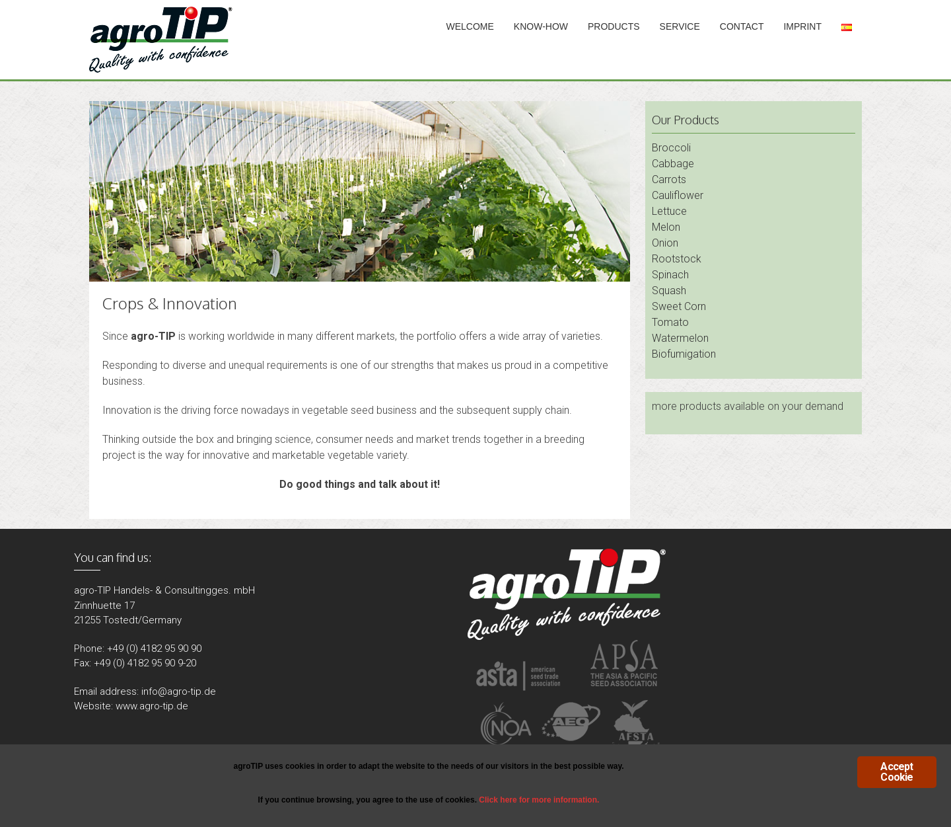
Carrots (669, 179)
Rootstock (676, 259)
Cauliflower (677, 195)
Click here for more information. (539, 800)
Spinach (670, 274)
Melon (666, 227)
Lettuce (669, 211)
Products (614, 26)
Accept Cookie (896, 771)
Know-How (541, 26)
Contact (742, 26)
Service (680, 26)
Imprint (802, 26)
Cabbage (673, 163)
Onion (665, 243)
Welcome (470, 26)
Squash (669, 290)
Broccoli (671, 147)
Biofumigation (684, 354)
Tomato (670, 322)
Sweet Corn (679, 306)
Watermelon (680, 338)
